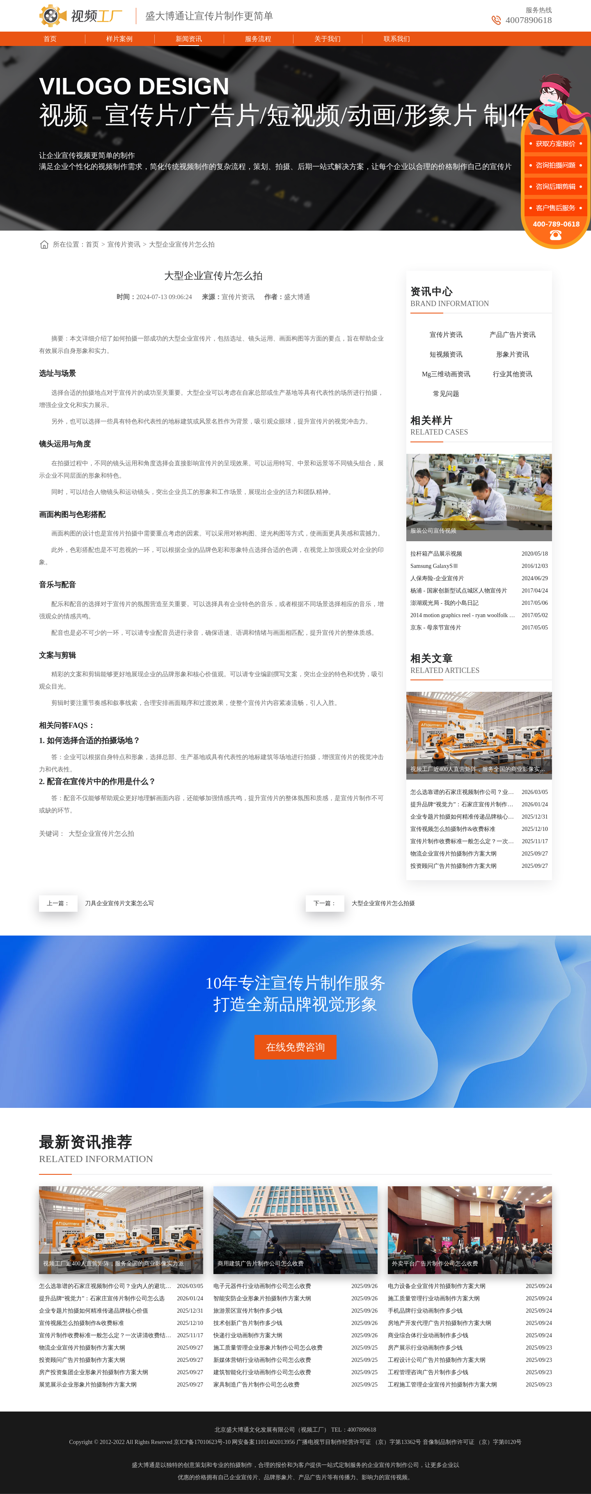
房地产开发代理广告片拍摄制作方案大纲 (439, 1323)
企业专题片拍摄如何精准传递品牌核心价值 (464, 817)
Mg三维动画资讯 (446, 374)
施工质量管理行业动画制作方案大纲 (434, 1298)
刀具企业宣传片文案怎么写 (119, 903)
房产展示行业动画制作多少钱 (425, 1348)
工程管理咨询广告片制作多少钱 (428, 1372)
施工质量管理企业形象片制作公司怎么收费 (268, 1348)
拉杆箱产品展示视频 (436, 554)
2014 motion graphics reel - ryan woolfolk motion (464, 615)
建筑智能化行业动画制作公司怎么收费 (262, 1372)
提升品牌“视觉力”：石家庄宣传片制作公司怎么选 (464, 804)
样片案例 (119, 38)
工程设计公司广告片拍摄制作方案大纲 (437, 1360)
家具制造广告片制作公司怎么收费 (256, 1385)
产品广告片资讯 (513, 334)
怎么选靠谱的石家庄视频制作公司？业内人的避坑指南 (464, 792)
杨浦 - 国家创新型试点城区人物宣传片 (458, 591)
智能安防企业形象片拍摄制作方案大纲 (262, 1298)
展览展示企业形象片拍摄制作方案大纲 (88, 1385)
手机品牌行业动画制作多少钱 (425, 1311)
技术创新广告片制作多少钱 (247, 1323)
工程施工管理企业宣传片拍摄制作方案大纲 (442, 1385)
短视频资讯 (446, 354)
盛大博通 (143, 1465)
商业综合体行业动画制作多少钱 (428, 1335)
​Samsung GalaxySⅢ (434, 566)
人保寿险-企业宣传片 (437, 578)
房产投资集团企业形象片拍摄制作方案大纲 (93, 1372)
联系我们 (397, 38)
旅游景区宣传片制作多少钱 (247, 1311)
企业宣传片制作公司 (393, 1465)
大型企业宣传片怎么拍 (182, 244)
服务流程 (258, 38)
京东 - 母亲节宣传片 (435, 628)
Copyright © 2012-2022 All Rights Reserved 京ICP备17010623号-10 (150, 1442)
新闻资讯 (189, 38)
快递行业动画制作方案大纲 (247, 1335)
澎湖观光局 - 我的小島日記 (444, 603)
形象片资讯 (512, 354)
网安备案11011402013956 (263, 1442)
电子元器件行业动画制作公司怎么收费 (262, 1286)
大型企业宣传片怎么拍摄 (383, 903)
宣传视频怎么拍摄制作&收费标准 (452, 829)
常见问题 (446, 393)
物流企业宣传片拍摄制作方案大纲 (453, 854)
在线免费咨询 (295, 1047)
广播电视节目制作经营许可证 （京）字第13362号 (358, 1442)
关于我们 (327, 38)
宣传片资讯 (124, 244)
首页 (50, 38)
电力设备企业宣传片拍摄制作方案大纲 (437, 1286)
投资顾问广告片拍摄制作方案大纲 (453, 866)
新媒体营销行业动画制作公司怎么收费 (262, 1360)
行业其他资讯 (512, 374)
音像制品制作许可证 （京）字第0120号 (472, 1442)
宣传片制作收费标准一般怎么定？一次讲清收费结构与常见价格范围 (464, 841)
